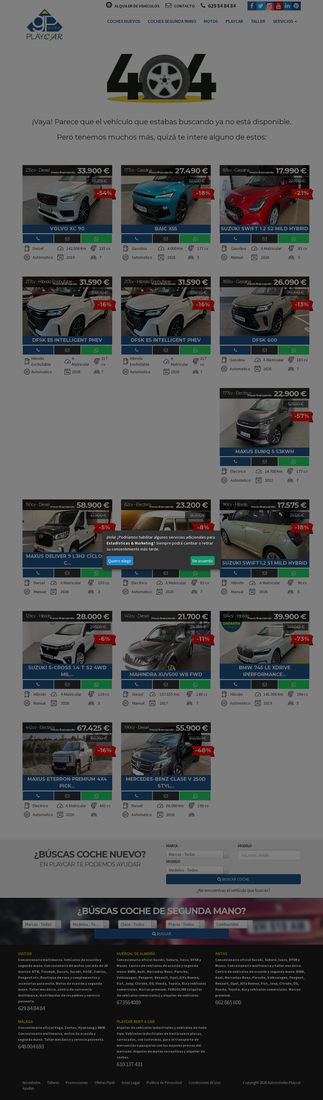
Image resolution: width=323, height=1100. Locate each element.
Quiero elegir (119, 560)
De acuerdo (202, 560)
